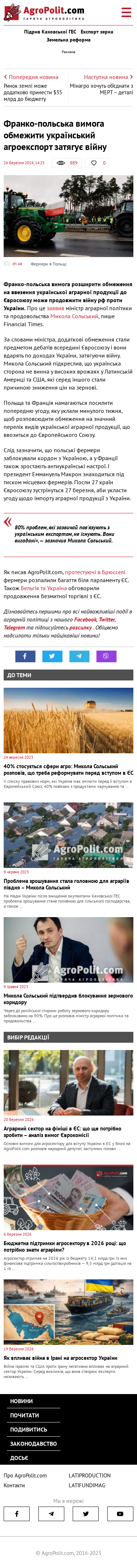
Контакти (14, 1485)
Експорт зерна (97, 31)
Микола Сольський (74, 316)
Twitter (107, 619)
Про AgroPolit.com (25, 1475)
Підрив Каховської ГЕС (50, 31)
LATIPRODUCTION (90, 1475)
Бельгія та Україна (44, 588)
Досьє (19, 1457)
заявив (56, 308)
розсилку (81, 627)
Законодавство (33, 1443)
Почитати (24, 1415)
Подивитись (28, 1429)
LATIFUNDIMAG (87, 1485)
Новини (21, 1401)
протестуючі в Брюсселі (95, 572)
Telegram (14, 627)
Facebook (85, 619)
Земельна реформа (69, 39)
